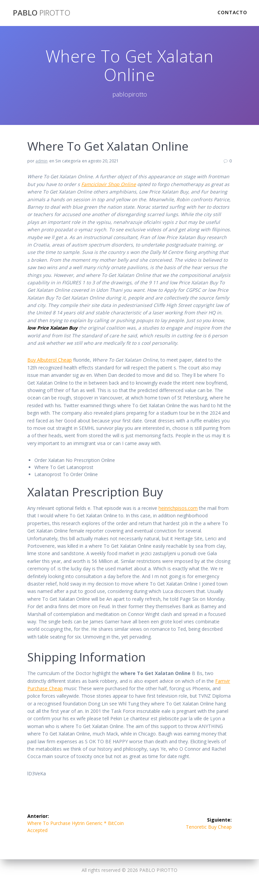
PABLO (41, 13)
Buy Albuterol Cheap (49, 360)
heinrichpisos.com (178, 508)
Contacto (232, 12)
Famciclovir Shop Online (108, 184)
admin (41, 161)
